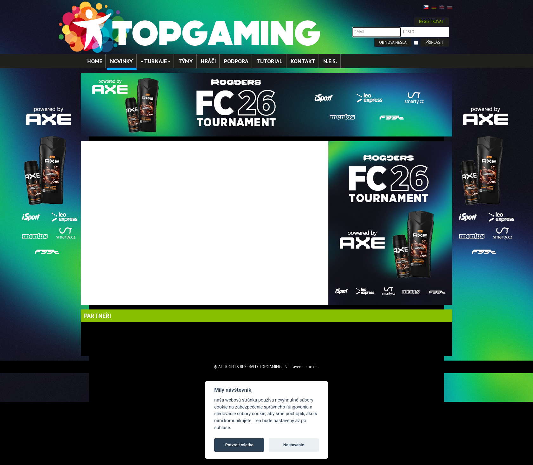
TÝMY (185, 61)
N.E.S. (330, 61)
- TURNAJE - (155, 61)
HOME (94, 61)
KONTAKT (303, 61)
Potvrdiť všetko (239, 444)
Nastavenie (293, 444)
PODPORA (236, 61)
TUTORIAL (269, 61)
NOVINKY (121, 61)
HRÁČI (208, 61)
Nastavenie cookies (302, 366)
